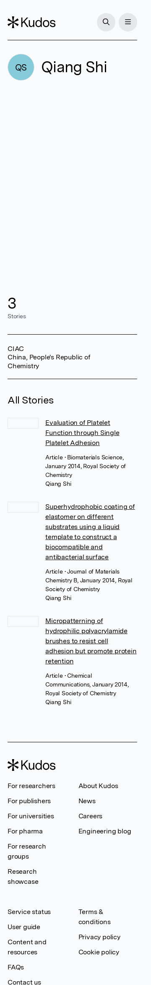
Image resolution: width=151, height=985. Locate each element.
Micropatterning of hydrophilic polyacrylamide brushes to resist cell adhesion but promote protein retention (90, 641)
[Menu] (128, 22)
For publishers (29, 801)
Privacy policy (99, 937)
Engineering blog (104, 831)
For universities (31, 816)
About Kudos (98, 786)
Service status (29, 912)
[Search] (106, 22)
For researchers (31, 786)
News (87, 801)
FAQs (16, 967)
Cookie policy (98, 952)
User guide (24, 927)
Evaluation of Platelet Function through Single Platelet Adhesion (82, 433)
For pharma (25, 831)
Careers (90, 816)
